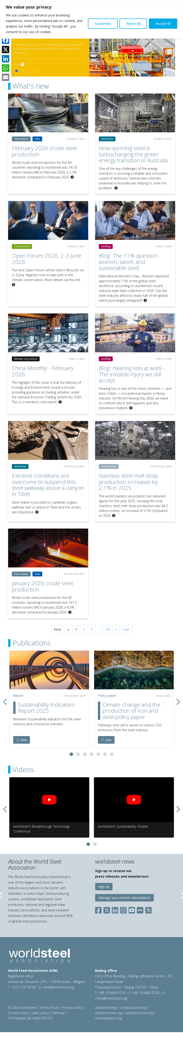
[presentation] (5, 701)
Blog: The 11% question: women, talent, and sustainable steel (129, 262)
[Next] (116, 629)
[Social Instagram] (123, 909)
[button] (71, 754)
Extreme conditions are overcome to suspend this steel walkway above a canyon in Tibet (48, 485)
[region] (91, 19)
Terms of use (49, 1007)
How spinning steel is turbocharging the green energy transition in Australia (133, 154)
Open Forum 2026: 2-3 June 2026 (46, 258)
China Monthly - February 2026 (43, 371)
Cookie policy (18, 1013)
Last (126, 629)
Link (21, 740)
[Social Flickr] (140, 909)
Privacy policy (72, 1007)
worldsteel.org (105, 1007)
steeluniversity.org (108, 1013)
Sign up (103, 886)
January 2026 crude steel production (42, 586)
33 (108, 629)
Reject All (133, 23)
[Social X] (106, 909)
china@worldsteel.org (111, 998)
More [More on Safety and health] (19, 64)
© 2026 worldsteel (22, 1007)
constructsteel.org (133, 1007)
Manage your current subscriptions (124, 897)
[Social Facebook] (99, 909)
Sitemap (58, 1013)
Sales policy (40, 1013)
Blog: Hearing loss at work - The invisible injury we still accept (132, 374)
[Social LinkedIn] (115, 909)
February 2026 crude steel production (44, 151)
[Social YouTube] (131, 909)
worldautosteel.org (139, 1013)
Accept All (163, 23)
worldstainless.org (108, 1018)
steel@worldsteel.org (58, 987)
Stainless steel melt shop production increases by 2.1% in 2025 (128, 482)
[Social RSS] (148, 909)
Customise (103, 23)
